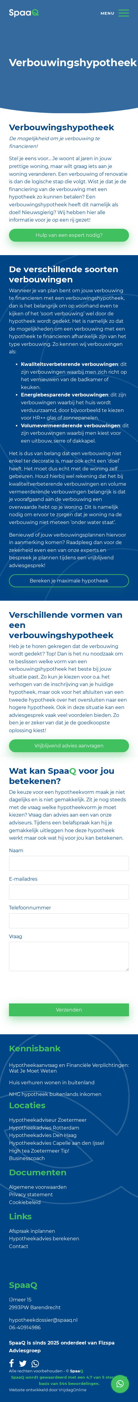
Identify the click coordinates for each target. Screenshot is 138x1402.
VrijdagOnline (73, 1389)
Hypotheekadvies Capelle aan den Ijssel (56, 1143)
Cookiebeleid (25, 1202)
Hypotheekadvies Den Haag (43, 1135)
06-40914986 (25, 1327)
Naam (16, 850)
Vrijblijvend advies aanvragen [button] (69, 746)
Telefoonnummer (30, 908)
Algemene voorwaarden (38, 1187)
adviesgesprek (26, 715)
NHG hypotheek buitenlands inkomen (55, 1094)
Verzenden (69, 1010)
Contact (18, 1246)
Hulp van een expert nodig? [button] (69, 235)
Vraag (15, 936)
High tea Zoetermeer (34, 1151)
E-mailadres (23, 879)
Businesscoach (27, 1158)
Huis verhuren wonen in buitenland (52, 1082)
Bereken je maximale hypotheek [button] (69, 581)
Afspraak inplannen (32, 1231)
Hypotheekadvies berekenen (44, 1238)
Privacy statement (31, 1194)
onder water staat (93, 522)
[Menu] (115, 13)
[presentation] (54, 987)
